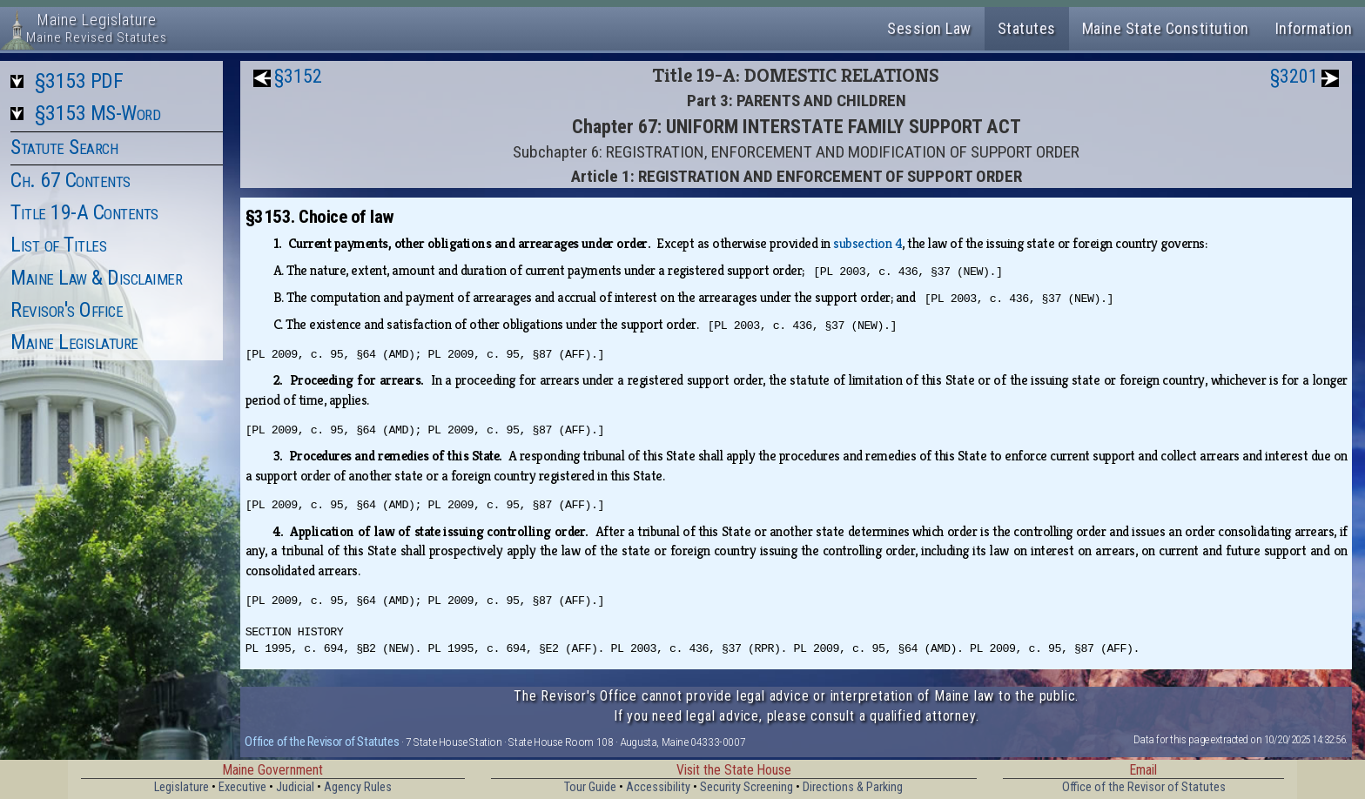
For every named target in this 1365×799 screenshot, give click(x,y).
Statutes (1027, 28)
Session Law (929, 28)
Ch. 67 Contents (70, 180)
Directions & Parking (853, 787)
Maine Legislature (74, 342)
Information (1314, 28)
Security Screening (746, 787)
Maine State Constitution (1165, 28)
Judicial (295, 787)
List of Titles (58, 244)
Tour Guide (590, 787)
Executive (242, 787)
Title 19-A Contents (84, 212)
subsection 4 (867, 243)
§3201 (1294, 76)
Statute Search (64, 147)
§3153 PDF (79, 81)
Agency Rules (358, 787)
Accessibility (658, 787)
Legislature (181, 787)
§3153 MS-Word (98, 113)
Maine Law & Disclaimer (96, 277)
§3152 (298, 76)
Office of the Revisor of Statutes (322, 741)
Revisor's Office (66, 310)
